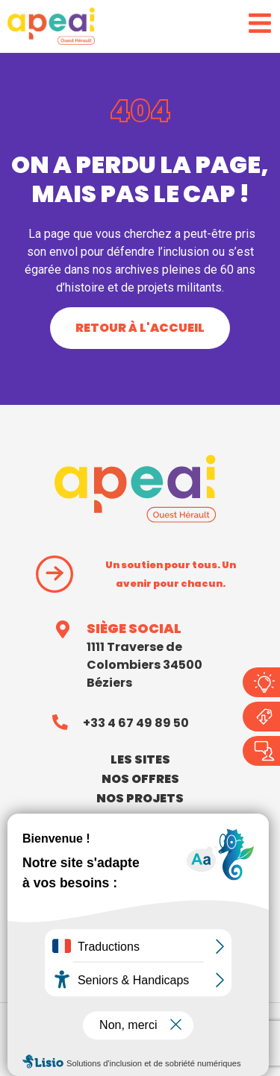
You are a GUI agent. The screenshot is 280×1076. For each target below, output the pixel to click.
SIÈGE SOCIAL (134, 628)
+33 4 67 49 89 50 (136, 723)
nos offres (140, 778)
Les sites (140, 759)
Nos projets (140, 798)
